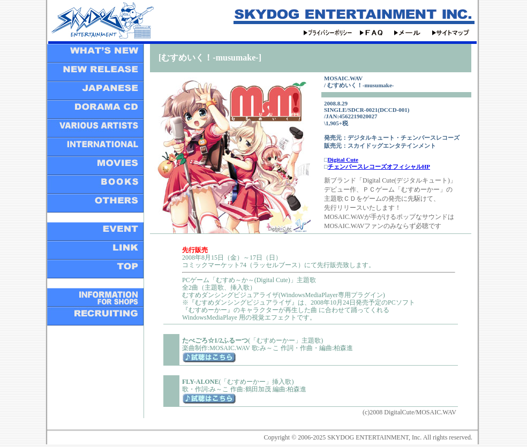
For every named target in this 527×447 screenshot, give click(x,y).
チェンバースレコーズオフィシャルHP (379, 166)
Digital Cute (343, 159)
